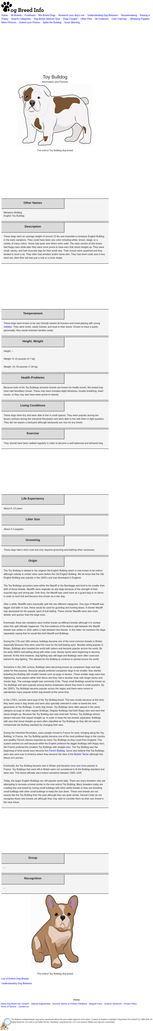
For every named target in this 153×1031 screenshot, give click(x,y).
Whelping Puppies (139, 19)
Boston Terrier (81, 754)
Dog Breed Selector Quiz (47, 19)
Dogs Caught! (70, 19)
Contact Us (23, 1006)
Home (4, 15)
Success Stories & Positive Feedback (69, 1004)
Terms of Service (8, 1006)
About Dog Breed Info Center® (15, 1004)
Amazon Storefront (113, 1004)
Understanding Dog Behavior (102, 15)
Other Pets (86, 19)
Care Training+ (119, 19)
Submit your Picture (29, 22)
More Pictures (8, 22)
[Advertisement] (76, 45)
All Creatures (102, 19)
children (8, 327)
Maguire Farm (95, 1004)
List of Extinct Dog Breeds (15, 978)
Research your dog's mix (71, 15)
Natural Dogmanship (40, 1004)
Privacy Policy (130, 1004)
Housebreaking (129, 15)
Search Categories (21, 19)
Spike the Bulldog (52, 22)
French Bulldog (57, 750)
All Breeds (16, 15)
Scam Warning (72, 22)
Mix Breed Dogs (47, 15)
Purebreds (30, 15)
